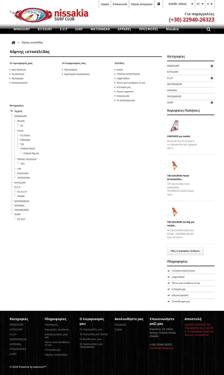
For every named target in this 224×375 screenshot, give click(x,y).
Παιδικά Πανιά (27, 148)
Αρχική (18, 111)
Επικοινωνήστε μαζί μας (56, 336)
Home (120, 69)
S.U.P (63, 29)
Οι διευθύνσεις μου (91, 339)
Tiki (22, 144)
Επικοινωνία (123, 96)
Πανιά (20, 130)
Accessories (24, 177)
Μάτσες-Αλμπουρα (27, 159)
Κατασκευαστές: (20, 83)
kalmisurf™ (40, 366)
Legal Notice (123, 78)
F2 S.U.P (22, 191)
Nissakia (172, 29)
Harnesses (23, 173)
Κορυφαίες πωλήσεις (57, 329)
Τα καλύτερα (18, 74)
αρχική (105, 4)
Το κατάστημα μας (126, 100)
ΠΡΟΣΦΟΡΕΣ (148, 29)
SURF (79, 29)
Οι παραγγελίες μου (91, 329)
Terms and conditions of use (131, 83)
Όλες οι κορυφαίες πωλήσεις (185, 251)
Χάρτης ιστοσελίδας (56, 354)
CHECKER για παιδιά (178, 136)
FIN (19, 169)
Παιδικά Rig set (31, 153)
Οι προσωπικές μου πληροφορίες (91, 345)
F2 (21, 125)
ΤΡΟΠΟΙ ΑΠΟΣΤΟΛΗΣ (128, 74)
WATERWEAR (100, 29)
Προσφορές (17, 78)
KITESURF (45, 29)
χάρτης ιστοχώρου (142, 4)
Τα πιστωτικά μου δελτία (94, 334)
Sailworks (25, 140)
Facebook (120, 324)
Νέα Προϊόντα (19, 69)
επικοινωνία (120, 4)
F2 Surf (21, 219)
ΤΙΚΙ (22, 163)
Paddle (21, 196)
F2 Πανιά (25, 135)
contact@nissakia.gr (161, 347)
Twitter (118, 329)
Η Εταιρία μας (124, 87)
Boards (21, 121)
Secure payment (125, 91)
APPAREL (124, 29)
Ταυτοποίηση (70, 69)
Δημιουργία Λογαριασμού (77, 74)
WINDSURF (21, 29)
